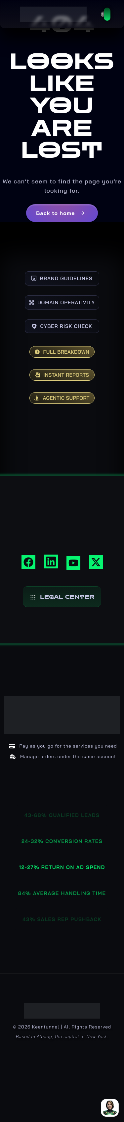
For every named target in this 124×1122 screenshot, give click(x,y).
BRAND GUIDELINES (61, 278)
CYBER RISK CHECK (62, 326)
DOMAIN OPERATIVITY (62, 302)
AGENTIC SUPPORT (62, 398)
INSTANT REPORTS (62, 375)
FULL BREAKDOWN (62, 352)
